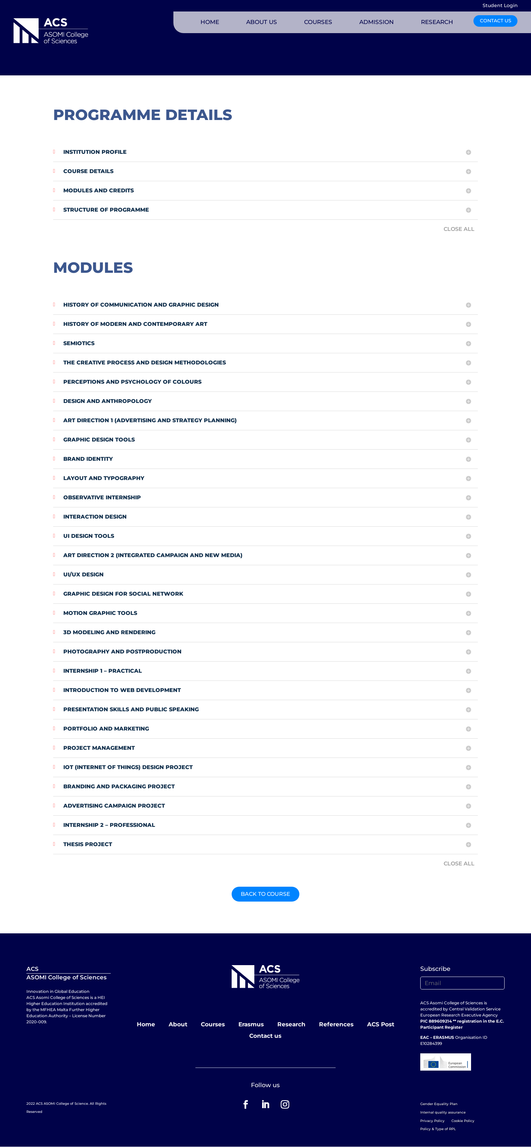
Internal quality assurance (443, 1112)
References (336, 1024)
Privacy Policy (432, 1121)
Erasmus (251, 1024)
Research (291, 1024)
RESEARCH (437, 22)
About (178, 1024)
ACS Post (380, 1024)
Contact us (265, 1035)
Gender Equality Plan (439, 1104)
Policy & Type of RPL (438, 1129)
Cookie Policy (462, 1121)
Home (146, 1024)
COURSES (318, 22)
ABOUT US (261, 22)
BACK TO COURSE (265, 894)
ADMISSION (376, 22)
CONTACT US (495, 21)
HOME (209, 22)
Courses (213, 1024)
